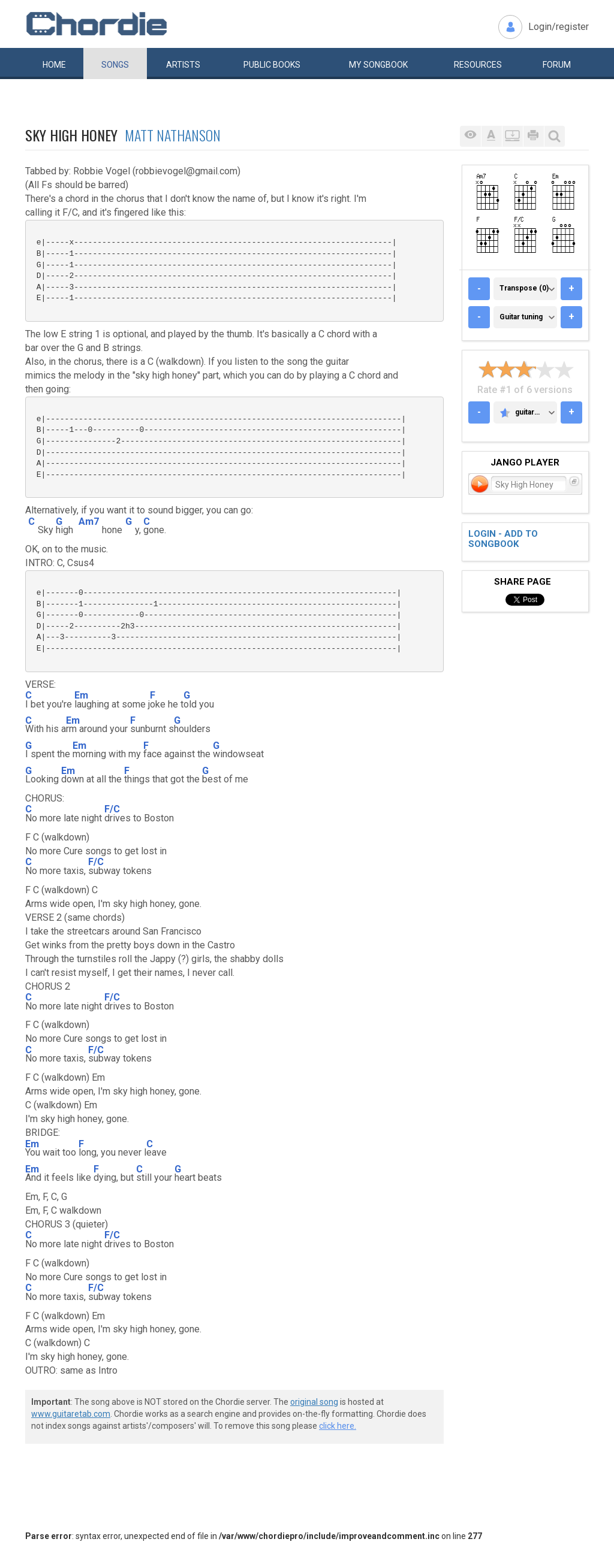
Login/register (558, 26)
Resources (478, 64)
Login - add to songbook (503, 538)
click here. (337, 1426)
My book (378, 64)
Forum (557, 64)
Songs (115, 64)
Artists (183, 64)
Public (271, 64)
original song (314, 1402)
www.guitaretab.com (70, 1414)
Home (54, 64)
